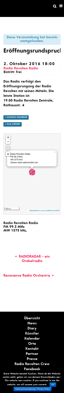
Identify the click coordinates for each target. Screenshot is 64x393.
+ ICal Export (12, 124)
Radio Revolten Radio (21, 68)
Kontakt (32, 349)
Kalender (32, 339)
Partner (32, 354)
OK (52, 385)
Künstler (32, 334)
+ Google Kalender (16, 117)
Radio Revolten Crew (32, 364)
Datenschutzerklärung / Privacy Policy (32, 389)
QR (57, 210)
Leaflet (48, 210)
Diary (32, 328)
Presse (32, 359)
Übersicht (32, 318)
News (32, 323)
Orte (32, 344)
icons (53, 210)
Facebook (32, 369)
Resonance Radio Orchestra (29, 276)
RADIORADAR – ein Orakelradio (32, 259)
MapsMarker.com (37, 210)
